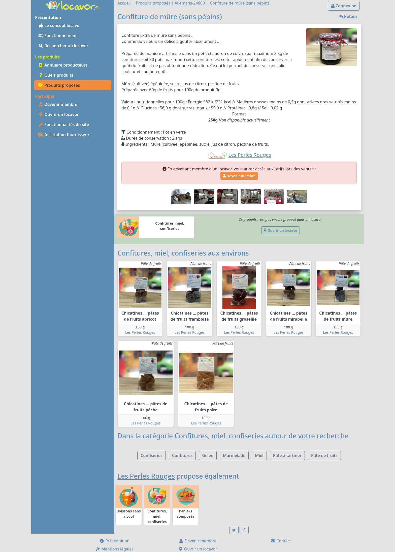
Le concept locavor (59, 25)
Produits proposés (59, 85)
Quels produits (55, 75)
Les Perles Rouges (140, 332)
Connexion (343, 6)
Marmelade (234, 455)
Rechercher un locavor (63, 45)
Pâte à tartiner (287, 455)
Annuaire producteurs (62, 65)
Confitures (182, 455)
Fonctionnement (57, 35)
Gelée (207, 455)
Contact (280, 541)
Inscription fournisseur (63, 134)
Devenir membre (57, 104)
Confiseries (151, 455)
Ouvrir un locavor (58, 114)
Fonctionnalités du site (63, 124)
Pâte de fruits (324, 455)
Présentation (114, 541)
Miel (259, 455)
